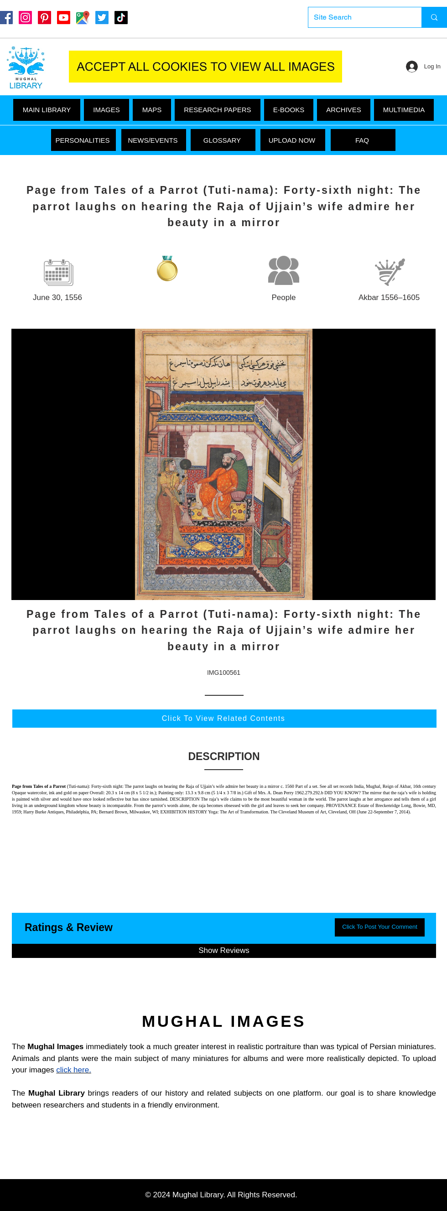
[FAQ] (363, 140)
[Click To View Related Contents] (224, 718)
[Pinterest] (44, 17)
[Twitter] (102, 17)
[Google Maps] (82, 17)
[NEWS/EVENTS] (153, 140)
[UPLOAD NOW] (292, 140)
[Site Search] (358, 17)
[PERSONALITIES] (83, 140)
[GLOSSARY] (223, 140)
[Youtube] (63, 17)
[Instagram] (25, 17)
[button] (404, 110)
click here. (73, 1070)
